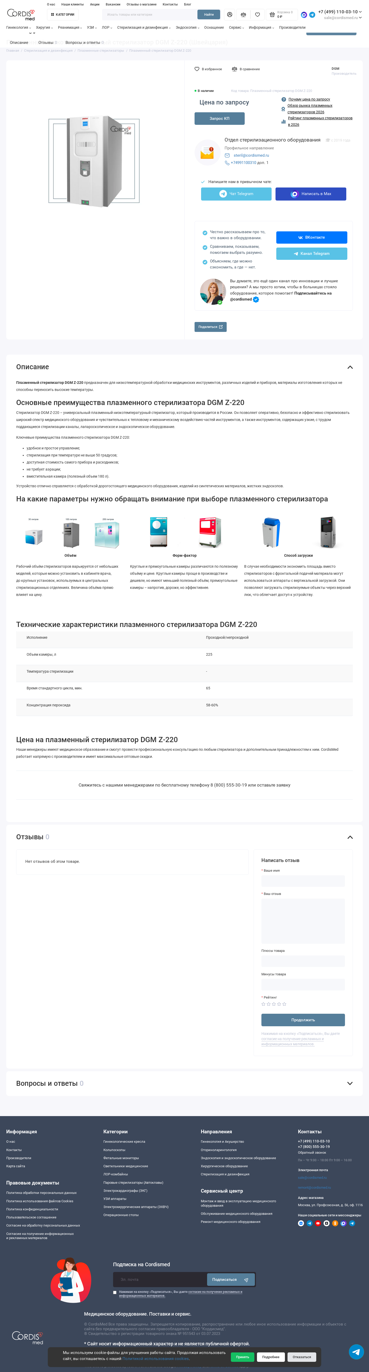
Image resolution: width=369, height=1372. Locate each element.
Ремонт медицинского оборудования (230, 1222)
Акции (94, 4)
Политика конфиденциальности (32, 1209)
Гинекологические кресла (124, 1142)
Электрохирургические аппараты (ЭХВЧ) (136, 1207)
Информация (261, 27)
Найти (209, 14)
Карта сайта (15, 1166)
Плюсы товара (273, 951)
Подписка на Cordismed (141, 1264)
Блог (187, 4)
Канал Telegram (312, 253)
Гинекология (18, 27)
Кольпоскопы (114, 1150)
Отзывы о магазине (141, 4)
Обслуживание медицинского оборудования (236, 1214)
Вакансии (113, 4)
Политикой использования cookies (155, 1358)
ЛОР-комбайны (115, 1174)
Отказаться (302, 1357)
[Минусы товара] (303, 984)
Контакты (170, 4)
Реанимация (70, 27)
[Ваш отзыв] (303, 921)
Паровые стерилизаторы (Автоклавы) (133, 1183)
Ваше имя (272, 870)
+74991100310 (243, 162)
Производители (292, 27)
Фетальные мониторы (121, 1158)
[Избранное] (257, 14)
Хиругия (44, 27)
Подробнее (270, 1357)
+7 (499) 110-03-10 (340, 11)
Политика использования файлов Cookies (39, 1201)
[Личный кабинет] (229, 14)
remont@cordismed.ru (314, 1187)
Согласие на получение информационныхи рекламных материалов (40, 1236)
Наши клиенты (72, 4)
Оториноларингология (219, 1150)
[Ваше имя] (303, 881)
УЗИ (92, 27)
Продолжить (303, 1020)
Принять (242, 1357)
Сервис (236, 27)
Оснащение (214, 27)
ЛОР (107, 27)
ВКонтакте (311, 237)
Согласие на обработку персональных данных (43, 1225)
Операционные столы (121, 1215)
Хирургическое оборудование (224, 1166)
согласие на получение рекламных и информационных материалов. (292, 1041)
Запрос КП (220, 118)
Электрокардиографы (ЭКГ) (125, 1191)
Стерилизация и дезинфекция (144, 27)
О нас (51, 4)
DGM (335, 69)
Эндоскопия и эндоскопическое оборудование (238, 1158)
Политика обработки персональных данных (41, 1193)
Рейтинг (270, 997)
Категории (62, 14)
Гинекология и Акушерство (222, 1142)
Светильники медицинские (125, 1166)
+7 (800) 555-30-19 (314, 1147)
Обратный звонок (312, 1152)
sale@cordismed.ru (312, 1178)
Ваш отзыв (272, 894)
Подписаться (230, 1279)
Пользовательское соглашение (31, 1217)
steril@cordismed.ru (251, 155)
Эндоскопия (188, 27)
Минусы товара (273, 974)
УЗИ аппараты (114, 1199)
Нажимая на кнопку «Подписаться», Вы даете (180, 1294)
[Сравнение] (243, 14)
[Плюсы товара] (303, 961)
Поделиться (210, 327)
